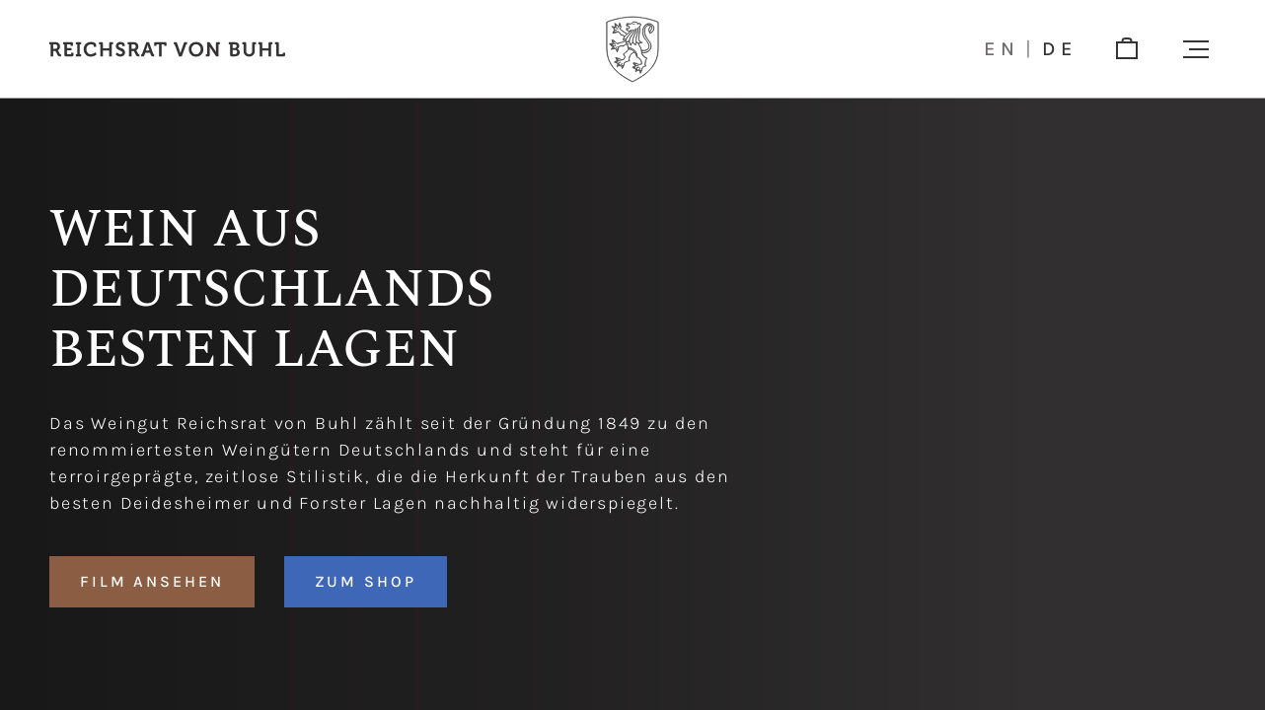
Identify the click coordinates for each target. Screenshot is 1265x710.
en (1002, 49)
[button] (1196, 49)
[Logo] (632, 49)
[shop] (1127, 49)
